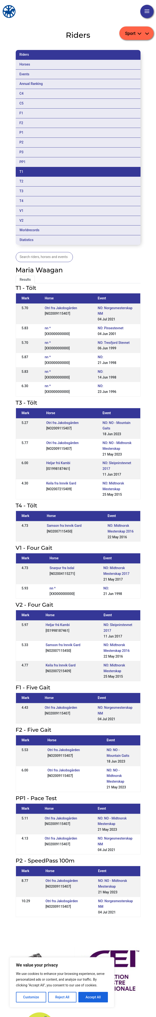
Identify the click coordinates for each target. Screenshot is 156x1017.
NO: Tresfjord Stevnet (114, 343)
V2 (22, 220)
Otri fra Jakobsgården (61, 308)
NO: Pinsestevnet (110, 328)
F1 (21, 113)
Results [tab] (25, 279)
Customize (31, 997)
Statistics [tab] (27, 240)
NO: (100, 357)
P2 (22, 142)
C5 (22, 103)
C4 (22, 93)
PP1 (23, 162)
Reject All (62, 997)
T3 (22, 191)
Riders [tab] (24, 54)
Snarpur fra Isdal (62, 568)
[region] (62, 982)
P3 (22, 152)
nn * (48, 328)
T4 (22, 201)
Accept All (93, 997)
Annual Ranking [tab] (31, 84)
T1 (22, 172)
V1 (22, 211)
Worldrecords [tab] (30, 230)
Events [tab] (25, 74)
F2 (21, 123)
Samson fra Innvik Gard (64, 526)
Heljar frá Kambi (58, 463)
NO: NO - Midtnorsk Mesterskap (115, 776)
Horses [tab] (25, 64)
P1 (22, 132)
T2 (22, 181)
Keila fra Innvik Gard (61, 483)
